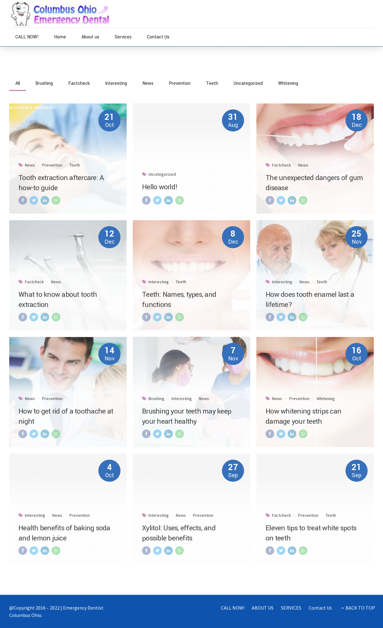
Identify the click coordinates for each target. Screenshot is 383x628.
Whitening (326, 398)
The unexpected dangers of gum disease (314, 183)
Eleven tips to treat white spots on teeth (311, 533)
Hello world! (159, 187)
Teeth (74, 165)
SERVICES (291, 608)
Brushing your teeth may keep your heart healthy (186, 416)
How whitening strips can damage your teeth (303, 416)
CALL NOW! (27, 37)
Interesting (158, 282)
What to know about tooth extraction (57, 300)
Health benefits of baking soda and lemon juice (64, 533)
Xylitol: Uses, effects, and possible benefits (178, 533)
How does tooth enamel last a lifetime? (310, 300)
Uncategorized (162, 174)
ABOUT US (263, 608)
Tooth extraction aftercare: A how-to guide (61, 183)
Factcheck (281, 165)
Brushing (156, 398)
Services (123, 37)
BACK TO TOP (360, 608)
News (36, 74)
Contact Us (158, 37)
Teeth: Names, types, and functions (179, 300)
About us (90, 37)
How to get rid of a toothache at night (65, 416)
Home (60, 37)
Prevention (52, 165)
